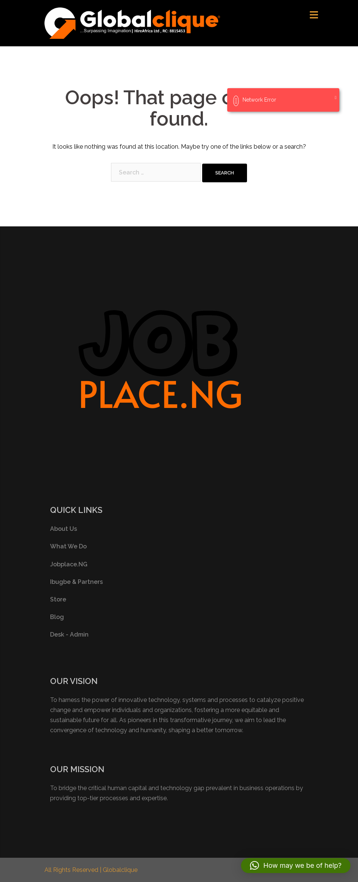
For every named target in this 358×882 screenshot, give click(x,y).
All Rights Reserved (72, 869)
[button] (296, 865)
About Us (63, 528)
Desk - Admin (69, 634)
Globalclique (120, 869)
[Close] (335, 97)
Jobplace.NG (68, 564)
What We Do (68, 546)
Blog (57, 617)
